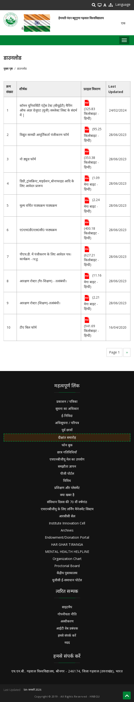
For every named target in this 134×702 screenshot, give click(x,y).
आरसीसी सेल (67, 516)
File (87, 103)
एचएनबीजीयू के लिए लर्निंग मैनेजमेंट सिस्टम (67, 509)
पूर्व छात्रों (67, 430)
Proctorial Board (67, 565)
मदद (67, 642)
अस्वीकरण (67, 621)
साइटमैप (67, 607)
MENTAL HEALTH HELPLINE (67, 551)
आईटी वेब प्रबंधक (67, 628)
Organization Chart (67, 558)
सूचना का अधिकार (67, 408)
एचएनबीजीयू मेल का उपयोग (67, 459)
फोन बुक (67, 445)
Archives (67, 530)
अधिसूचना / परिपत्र (67, 422)
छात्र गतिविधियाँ (67, 452)
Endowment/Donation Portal (67, 537)
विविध (67, 480)
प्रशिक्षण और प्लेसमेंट (67, 487)
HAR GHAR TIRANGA (67, 544)
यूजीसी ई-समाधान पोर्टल (67, 580)
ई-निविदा (67, 415)
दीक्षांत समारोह (67, 437)
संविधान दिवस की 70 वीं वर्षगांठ (67, 502)
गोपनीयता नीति (67, 614)
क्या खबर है (67, 494)
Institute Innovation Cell (67, 523)
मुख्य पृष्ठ (8, 69)
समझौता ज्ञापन (67, 466)
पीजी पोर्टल (67, 473)
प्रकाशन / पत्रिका (67, 401)
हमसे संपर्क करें (67, 635)
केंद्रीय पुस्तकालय (67, 573)
